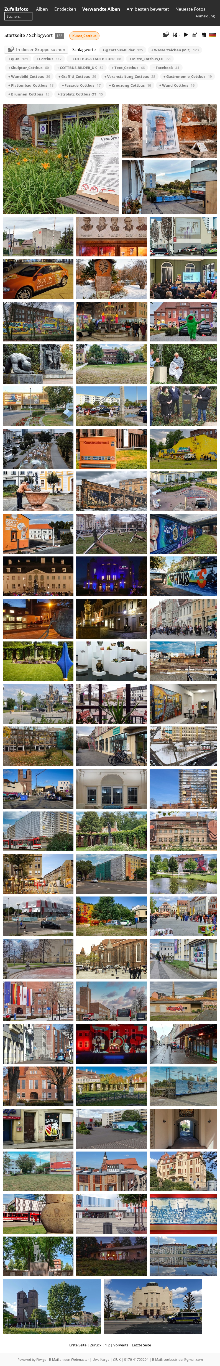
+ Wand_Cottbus (177, 85)
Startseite (14, 35)
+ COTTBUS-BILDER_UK (80, 67)
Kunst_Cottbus (84, 35)
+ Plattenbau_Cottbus (30, 85)
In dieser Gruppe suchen (40, 49)
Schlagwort (41, 35)
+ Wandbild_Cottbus (29, 76)
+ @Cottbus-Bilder (123, 49)
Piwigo (41, 1359)
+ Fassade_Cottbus (81, 85)
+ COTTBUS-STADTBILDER (95, 58)
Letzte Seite (141, 1345)
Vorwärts (120, 1345)
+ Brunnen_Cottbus (28, 94)
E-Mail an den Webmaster (69, 1359)
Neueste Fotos (190, 9)
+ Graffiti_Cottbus (77, 76)
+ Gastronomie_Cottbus (187, 76)
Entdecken (65, 9)
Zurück (95, 1345)
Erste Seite (77, 1345)
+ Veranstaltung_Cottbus (129, 76)
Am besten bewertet (148, 9)
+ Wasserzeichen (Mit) (175, 49)
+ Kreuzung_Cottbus (130, 85)
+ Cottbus (49, 58)
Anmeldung (205, 16)
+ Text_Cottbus (128, 67)
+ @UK (18, 58)
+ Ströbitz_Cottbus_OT (80, 94)
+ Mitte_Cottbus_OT (149, 58)
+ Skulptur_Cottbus (28, 67)
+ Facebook (166, 67)
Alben (42, 9)
